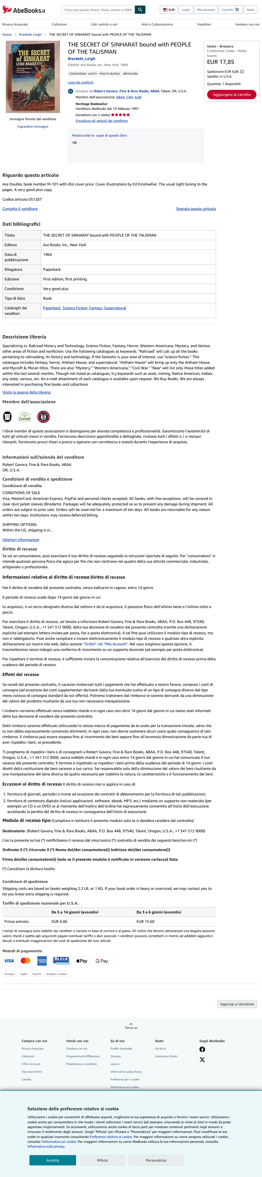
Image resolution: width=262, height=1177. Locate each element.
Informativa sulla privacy (126, 1071)
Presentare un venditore (81, 1064)
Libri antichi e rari (104, 24)
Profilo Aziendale (121, 1048)
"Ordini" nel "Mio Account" (105, 643)
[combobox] (98, 10)
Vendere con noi (247, 24)
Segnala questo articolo (196, 208)
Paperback (51, 307)
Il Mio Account (31, 1064)
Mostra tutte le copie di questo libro (99, 135)
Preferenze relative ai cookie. (111, 1137)
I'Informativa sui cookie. (59, 1141)
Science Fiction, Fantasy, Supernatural (94, 307)
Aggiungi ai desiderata (237, 1004)
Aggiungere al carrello (232, 94)
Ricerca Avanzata (15, 24)
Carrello (26, 1079)
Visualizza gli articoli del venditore (102, 121)
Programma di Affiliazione (83, 1056)
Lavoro (115, 1064)
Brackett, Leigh (30, 34)
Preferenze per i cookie (125, 1079)
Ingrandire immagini (32, 126)
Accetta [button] (52, 1160)
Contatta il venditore (20, 208)
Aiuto (250, 10)
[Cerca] (140, 10)
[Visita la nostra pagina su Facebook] (202, 1049)
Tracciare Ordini (32, 1071)
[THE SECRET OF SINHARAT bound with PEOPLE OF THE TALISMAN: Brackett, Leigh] (33, 77)
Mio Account (206, 10)
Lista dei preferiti (80, 82)
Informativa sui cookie (125, 1087)
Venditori (204, 24)
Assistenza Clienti (166, 1056)
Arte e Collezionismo (157, 24)
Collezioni (59, 24)
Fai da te (160, 1048)
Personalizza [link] (156, 1160)
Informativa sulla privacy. (46, 1146)
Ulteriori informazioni (20, 539)
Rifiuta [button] (102, 1160)
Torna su (131, 1027)
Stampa (116, 1056)
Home (7, 34)
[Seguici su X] (202, 1060)
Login (186, 10)
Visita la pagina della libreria (26, 392)
